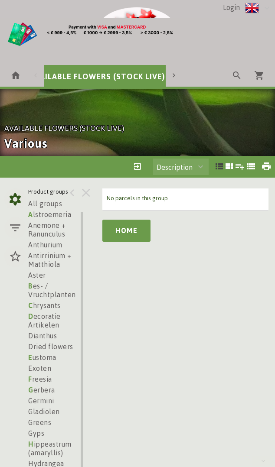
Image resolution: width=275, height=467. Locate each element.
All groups (45, 203)
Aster (37, 275)
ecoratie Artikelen (44, 320)
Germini (41, 400)
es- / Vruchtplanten (52, 290)
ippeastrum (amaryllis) (50, 448)
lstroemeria (49, 214)
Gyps (36, 433)
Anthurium (45, 244)
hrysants (44, 305)
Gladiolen (44, 411)
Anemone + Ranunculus (47, 229)
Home (126, 230)
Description (175, 167)
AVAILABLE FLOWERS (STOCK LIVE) (97, 76)
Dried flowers (50, 346)
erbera (41, 390)
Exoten (39, 368)
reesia (40, 379)
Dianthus (42, 335)
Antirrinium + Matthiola (50, 260)
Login (231, 7)
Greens (39, 422)
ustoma (42, 357)
